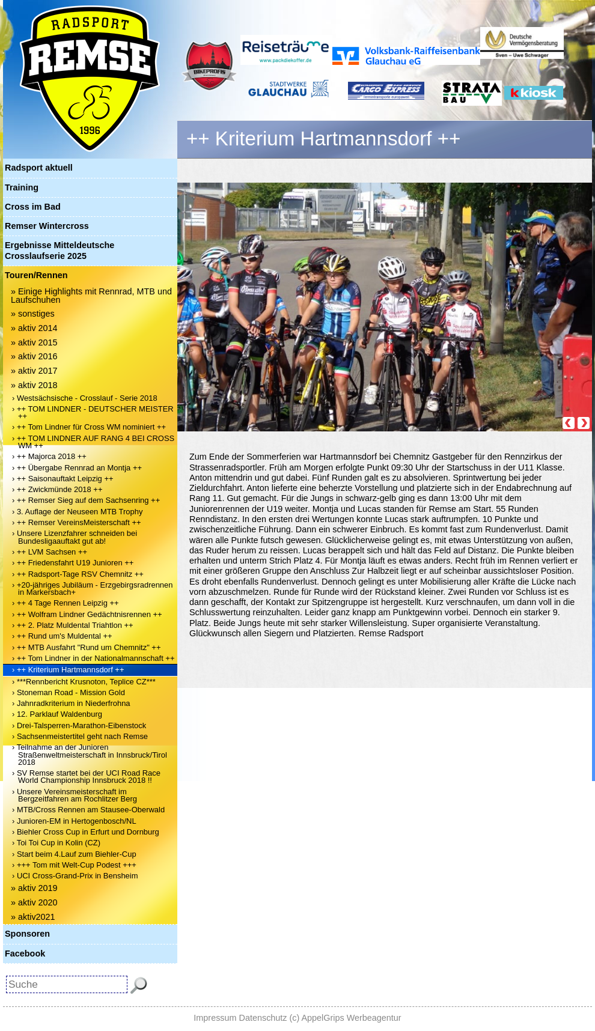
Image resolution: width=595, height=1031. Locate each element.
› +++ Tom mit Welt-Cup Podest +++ (74, 864)
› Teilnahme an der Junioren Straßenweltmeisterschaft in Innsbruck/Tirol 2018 (89, 755)
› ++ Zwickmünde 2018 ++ (57, 489)
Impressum (215, 1018)
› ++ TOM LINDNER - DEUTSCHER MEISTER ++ (93, 412)
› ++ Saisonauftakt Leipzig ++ (63, 478)
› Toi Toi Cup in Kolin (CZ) (56, 842)
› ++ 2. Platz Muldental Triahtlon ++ (72, 625)
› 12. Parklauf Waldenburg (57, 714)
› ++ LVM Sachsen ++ (49, 551)
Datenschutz (263, 1018)
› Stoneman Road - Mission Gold (68, 692)
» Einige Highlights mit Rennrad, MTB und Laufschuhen (91, 296)
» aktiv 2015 (34, 342)
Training (21, 187)
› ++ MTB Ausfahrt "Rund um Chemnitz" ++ (86, 647)
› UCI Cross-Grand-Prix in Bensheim (75, 875)
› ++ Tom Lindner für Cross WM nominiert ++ (89, 426)
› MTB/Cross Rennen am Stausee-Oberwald (88, 809)
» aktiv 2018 (34, 385)
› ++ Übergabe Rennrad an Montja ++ (77, 467)
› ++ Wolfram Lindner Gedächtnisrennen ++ (87, 614)
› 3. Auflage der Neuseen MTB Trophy (77, 511)
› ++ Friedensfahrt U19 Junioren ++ (72, 562)
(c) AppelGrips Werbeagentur (345, 1018)
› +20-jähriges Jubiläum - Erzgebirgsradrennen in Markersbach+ (92, 588)
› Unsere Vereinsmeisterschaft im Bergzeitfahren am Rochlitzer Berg (74, 795)
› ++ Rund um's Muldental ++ (62, 635)
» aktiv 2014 (34, 328)
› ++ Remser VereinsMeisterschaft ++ (76, 522)
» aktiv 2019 (34, 888)
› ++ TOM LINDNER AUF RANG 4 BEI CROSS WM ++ (93, 442)
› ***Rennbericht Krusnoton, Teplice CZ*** (84, 681)
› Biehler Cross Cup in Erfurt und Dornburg (85, 831)
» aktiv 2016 (34, 356)
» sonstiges (33, 313)
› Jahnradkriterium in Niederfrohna (71, 703)
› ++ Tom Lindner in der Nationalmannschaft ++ (93, 658)
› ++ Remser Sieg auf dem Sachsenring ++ (86, 500)
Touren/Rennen (36, 275)
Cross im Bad (33, 206)
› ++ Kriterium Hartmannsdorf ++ (68, 669)
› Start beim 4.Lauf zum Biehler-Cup (74, 854)
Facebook (25, 953)
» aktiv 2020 (34, 902)
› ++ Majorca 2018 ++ (49, 456)
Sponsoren (27, 933)
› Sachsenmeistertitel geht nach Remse (80, 736)
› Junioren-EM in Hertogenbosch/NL (74, 821)
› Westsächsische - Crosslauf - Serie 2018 (84, 398)
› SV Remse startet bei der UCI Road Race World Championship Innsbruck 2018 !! (86, 776)
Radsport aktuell (39, 167)
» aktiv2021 (33, 917)
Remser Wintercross (47, 226)
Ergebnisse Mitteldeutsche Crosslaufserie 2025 (59, 250)
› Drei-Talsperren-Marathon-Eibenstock (79, 725)
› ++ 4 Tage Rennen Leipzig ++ (65, 602)
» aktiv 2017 (34, 371)
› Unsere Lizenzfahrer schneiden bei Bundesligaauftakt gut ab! (74, 537)
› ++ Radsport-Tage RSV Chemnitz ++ (78, 574)
